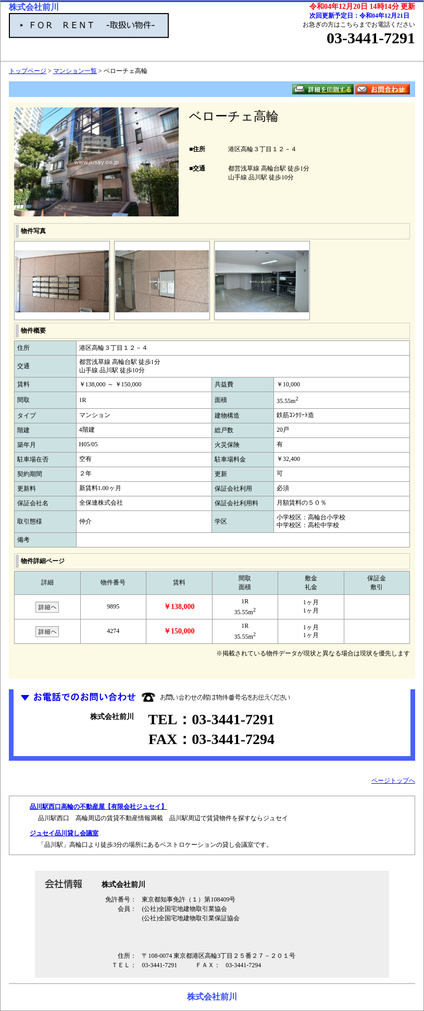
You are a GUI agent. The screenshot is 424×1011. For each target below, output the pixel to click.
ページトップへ (393, 780)
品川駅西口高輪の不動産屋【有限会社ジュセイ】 (98, 806)
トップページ (27, 71)
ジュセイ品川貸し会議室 (64, 833)
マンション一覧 (75, 71)
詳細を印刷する (323, 89)
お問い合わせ (382, 89)
